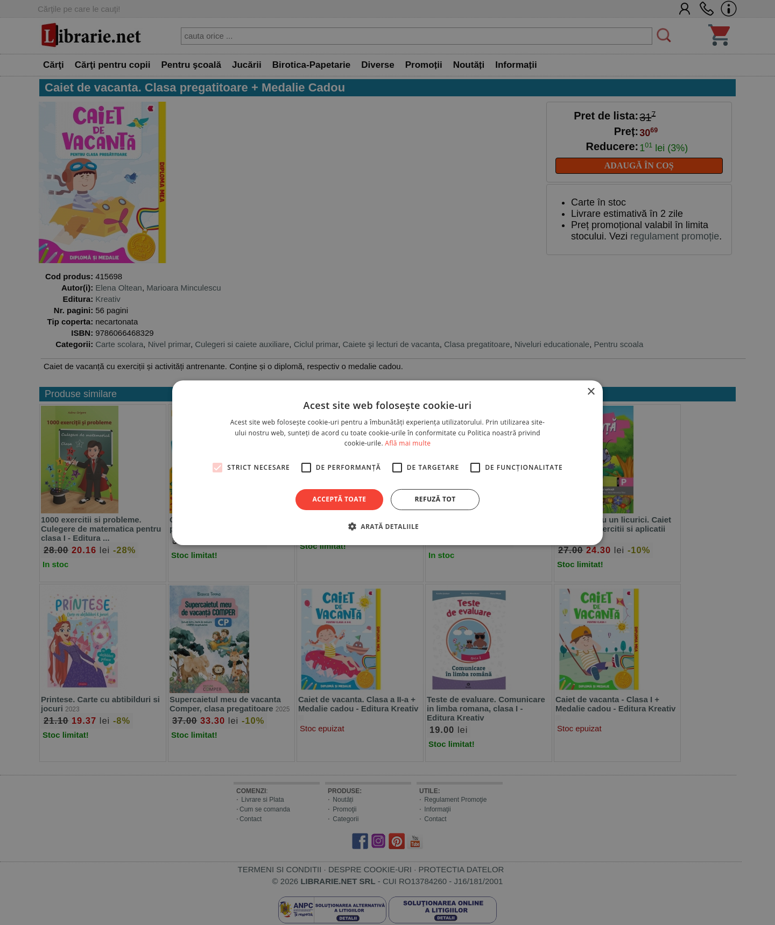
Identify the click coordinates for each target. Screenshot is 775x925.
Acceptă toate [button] (340, 499)
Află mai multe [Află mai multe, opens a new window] (408, 443)
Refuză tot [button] (434, 499)
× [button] (591, 391)
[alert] (387, 462)
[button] (387, 526)
